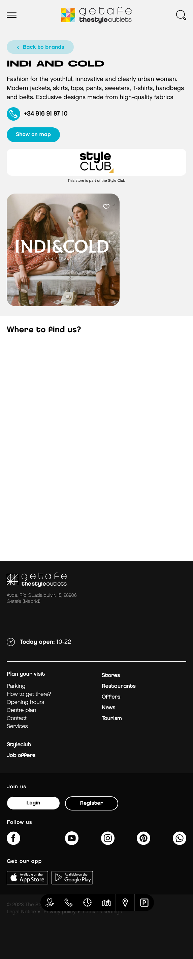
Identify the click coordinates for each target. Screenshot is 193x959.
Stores (111, 675)
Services (17, 726)
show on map (33, 134)
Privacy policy (59, 912)
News (108, 707)
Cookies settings (102, 912)
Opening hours (25, 702)
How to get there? (29, 694)
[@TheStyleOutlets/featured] (71, 842)
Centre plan (21, 710)
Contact (17, 718)
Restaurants (119, 686)
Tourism (112, 718)
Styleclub (19, 744)
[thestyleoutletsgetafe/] (13, 842)
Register (91, 803)
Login (33, 802)
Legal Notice (21, 912)
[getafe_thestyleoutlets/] (108, 842)
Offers (111, 697)
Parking (16, 686)
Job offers (21, 755)
